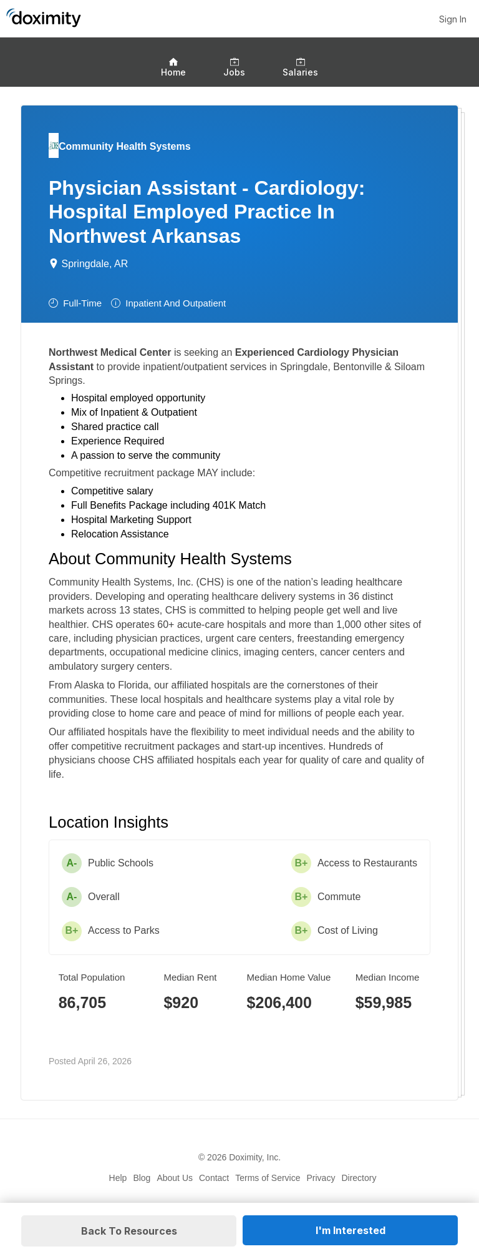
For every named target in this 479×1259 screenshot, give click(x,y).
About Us (175, 1178)
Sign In (453, 19)
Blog (141, 1178)
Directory (358, 1178)
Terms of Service (267, 1178)
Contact (214, 1178)
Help (118, 1178)
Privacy (321, 1178)
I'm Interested (350, 1230)
